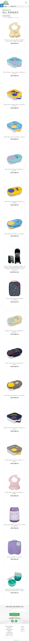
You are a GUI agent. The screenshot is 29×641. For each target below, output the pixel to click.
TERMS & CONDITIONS (9, 632)
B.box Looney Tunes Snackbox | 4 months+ (14, 331)
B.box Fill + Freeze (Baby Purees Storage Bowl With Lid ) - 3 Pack (14, 590)
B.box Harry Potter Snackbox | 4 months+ (14, 364)
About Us (23, 627)
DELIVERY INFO (9, 634)
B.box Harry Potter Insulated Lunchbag (14, 299)
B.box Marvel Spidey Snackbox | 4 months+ (14, 202)
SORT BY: (5, 17)
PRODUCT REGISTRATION (9, 628)
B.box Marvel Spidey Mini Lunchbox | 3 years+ (14, 105)
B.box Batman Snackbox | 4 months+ (14, 395)
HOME (5, 6)
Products (13, 6)
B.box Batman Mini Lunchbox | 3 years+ (14, 461)
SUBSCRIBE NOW (14, 614)
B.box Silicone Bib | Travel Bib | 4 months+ (14, 493)
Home (22, 626)
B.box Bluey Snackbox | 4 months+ (14, 234)
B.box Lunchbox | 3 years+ (14, 557)
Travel (21, 6)
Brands (22, 629)
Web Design (16, 640)
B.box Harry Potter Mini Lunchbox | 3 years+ (14, 428)
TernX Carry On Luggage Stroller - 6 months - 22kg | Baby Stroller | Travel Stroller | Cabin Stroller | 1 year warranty (14, 268)
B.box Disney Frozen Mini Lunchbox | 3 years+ (14, 73)
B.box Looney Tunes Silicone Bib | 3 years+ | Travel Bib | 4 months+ (14, 40)
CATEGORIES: (6, 15)
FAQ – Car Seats (9, 635)
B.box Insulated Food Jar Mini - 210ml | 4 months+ (14, 525)
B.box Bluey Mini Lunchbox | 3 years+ (14, 137)
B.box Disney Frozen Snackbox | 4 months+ (14, 170)
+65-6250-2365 (9, 626)
